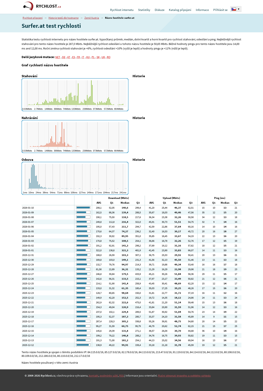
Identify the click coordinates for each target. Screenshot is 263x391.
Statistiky (144, 10)
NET (57, 57)
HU (88, 57)
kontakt (93, 375)
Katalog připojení (180, 10)
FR (78, 57)
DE (63, 57)
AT (68, 57)
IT (83, 57)
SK (98, 57)
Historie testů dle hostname (63, 18)
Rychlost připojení (33, 18)
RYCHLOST (48, 6)
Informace (202, 10)
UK (103, 57)
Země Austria (91, 18)
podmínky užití (109, 375)
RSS (121, 375)
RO (108, 57)
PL (93, 57)
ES (73, 57)
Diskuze (159, 10)
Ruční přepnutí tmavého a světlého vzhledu (184, 375)
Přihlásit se (220, 10)
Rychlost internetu (122, 10)
